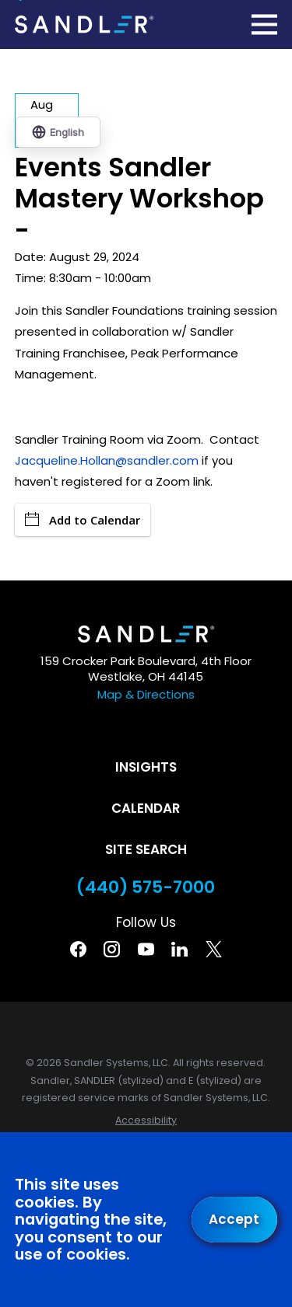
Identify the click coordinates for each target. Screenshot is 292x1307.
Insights (146, 767)
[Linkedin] (179, 949)
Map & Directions (146, 694)
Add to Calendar (82, 520)
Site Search (146, 849)
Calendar (145, 808)
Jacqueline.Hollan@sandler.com (108, 460)
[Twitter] (214, 949)
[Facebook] (78, 949)
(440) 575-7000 (145, 887)
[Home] (84, 24)
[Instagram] (112, 949)
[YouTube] (146, 949)
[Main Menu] (264, 24)
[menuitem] (146, 1121)
